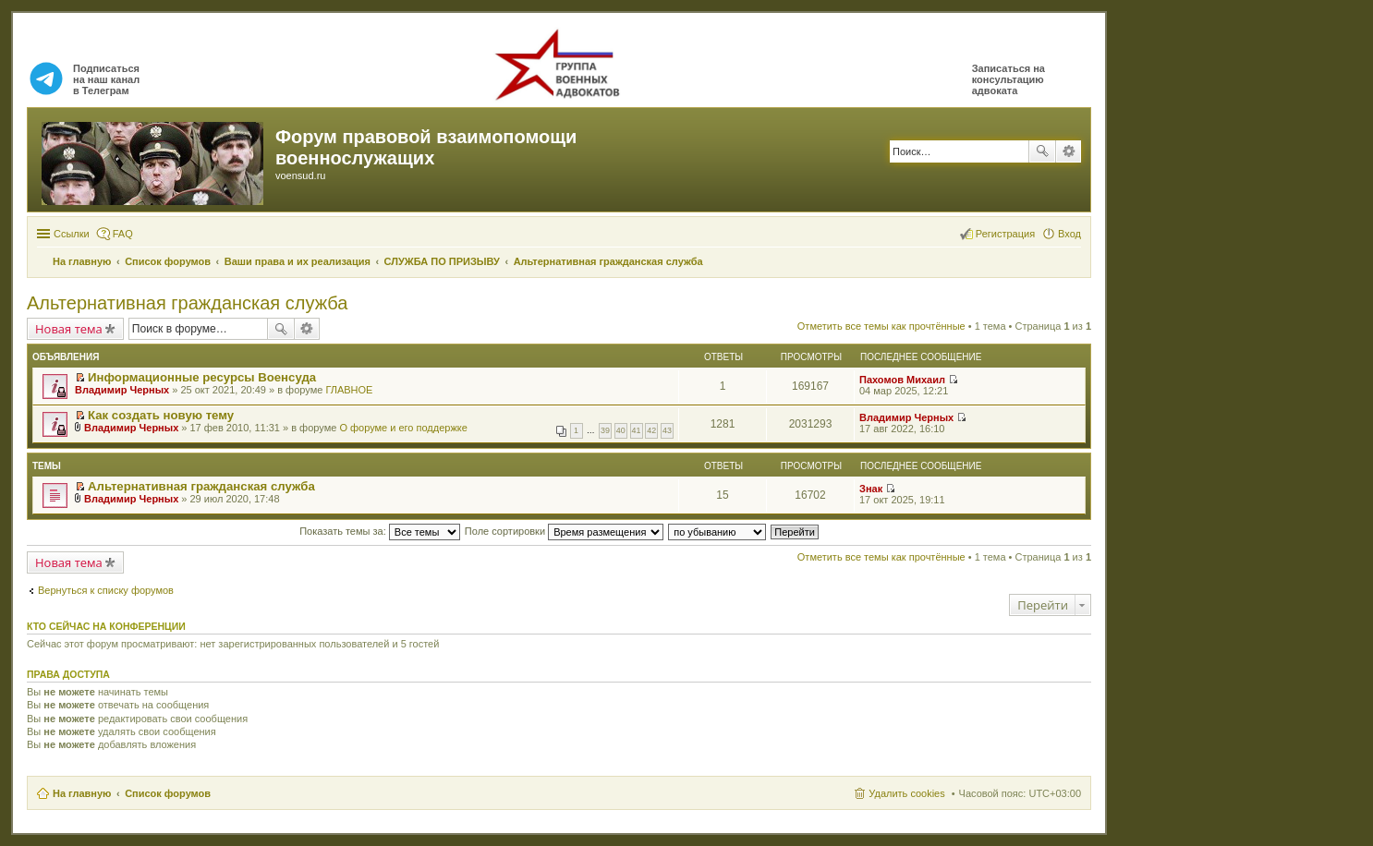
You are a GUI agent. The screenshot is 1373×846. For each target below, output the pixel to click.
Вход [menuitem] (1069, 233)
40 (621, 430)
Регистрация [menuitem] (1005, 233)
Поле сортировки (564, 531)
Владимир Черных (122, 389)
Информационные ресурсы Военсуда (202, 377)
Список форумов (168, 793)
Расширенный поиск (1068, 151)
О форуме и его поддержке (403, 427)
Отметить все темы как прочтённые (881, 326)
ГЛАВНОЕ (348, 389)
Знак (870, 488)
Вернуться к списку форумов (106, 590)
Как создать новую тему (161, 415)
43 (667, 430)
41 (636, 430)
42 (651, 430)
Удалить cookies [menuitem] (906, 793)
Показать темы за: (379, 531)
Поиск (1042, 151)
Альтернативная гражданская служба (187, 303)
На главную (82, 793)
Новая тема (69, 328)
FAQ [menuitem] (123, 233)
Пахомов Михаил (902, 379)
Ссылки (72, 233)
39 (605, 430)
